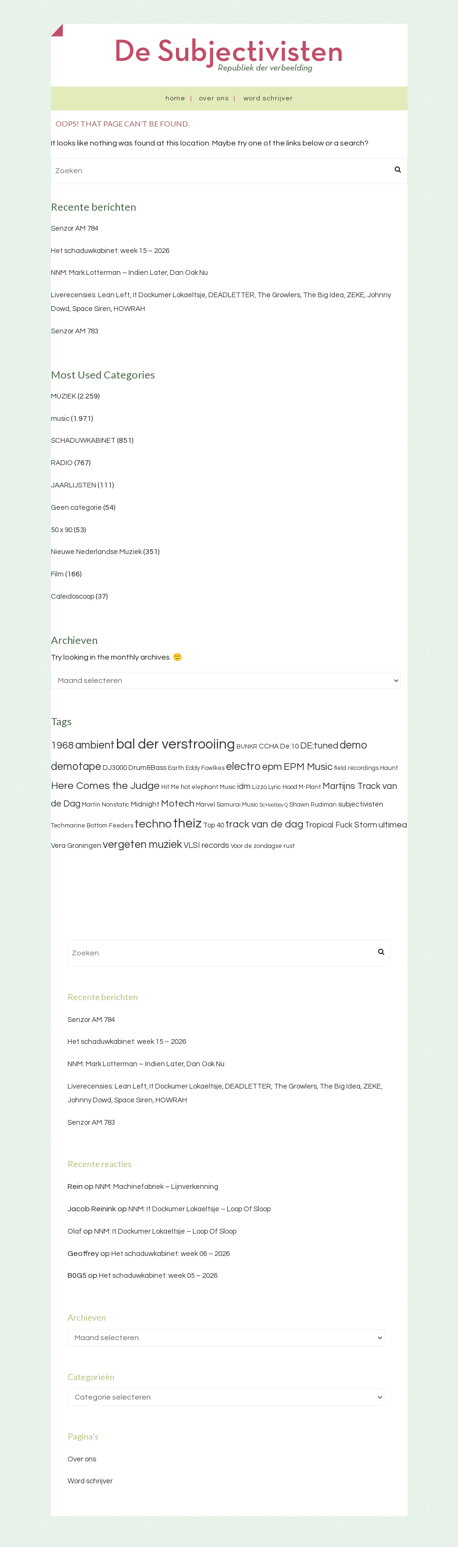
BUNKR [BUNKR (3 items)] (246, 746)
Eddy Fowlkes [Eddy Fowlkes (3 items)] (204, 768)
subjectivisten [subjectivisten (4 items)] (360, 804)
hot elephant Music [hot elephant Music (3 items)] (208, 787)
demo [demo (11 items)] (353, 745)
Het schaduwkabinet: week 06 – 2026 (170, 1253)
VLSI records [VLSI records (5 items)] (206, 845)
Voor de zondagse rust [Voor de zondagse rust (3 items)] (263, 846)
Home (175, 98)
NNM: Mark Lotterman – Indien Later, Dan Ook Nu (129, 272)
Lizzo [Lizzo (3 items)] (259, 787)
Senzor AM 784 (74, 228)
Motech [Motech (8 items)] (178, 803)
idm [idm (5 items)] (244, 786)
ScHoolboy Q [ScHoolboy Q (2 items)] (274, 805)
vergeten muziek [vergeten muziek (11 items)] (142, 844)
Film (57, 574)
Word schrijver (268, 98)
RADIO (62, 463)
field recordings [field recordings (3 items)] (356, 768)
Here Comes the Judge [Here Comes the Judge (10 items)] (105, 785)
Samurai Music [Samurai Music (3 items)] (237, 804)
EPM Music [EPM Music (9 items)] (308, 767)
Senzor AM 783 (74, 331)
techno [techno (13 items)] (153, 824)
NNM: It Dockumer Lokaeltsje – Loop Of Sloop (199, 1209)
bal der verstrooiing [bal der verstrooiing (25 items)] (175, 744)
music (60, 418)
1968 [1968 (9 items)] (62, 745)
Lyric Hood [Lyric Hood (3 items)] (282, 787)
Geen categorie (76, 507)
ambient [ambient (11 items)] (95, 745)
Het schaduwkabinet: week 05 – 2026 (158, 1275)
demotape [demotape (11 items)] (76, 766)
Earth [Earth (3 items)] (176, 768)
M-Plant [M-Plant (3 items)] (310, 787)
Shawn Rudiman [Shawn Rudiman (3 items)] (313, 804)
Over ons (214, 98)
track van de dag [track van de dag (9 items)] (264, 824)
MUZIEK (63, 396)
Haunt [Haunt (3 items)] (389, 768)
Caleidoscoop (72, 596)
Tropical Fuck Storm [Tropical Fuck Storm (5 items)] (341, 825)
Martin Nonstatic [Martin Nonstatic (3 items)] (105, 804)
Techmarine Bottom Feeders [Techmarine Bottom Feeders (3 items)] (92, 825)
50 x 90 (61, 530)
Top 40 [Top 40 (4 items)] (213, 825)
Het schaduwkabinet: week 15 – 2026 (110, 250)
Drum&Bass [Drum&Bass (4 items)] (147, 767)
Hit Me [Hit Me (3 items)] (170, 787)
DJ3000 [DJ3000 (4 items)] (115, 767)
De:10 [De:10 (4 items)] (289, 746)
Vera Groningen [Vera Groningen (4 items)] (76, 845)
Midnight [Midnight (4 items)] (145, 804)
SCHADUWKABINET (83, 440)
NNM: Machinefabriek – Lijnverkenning (156, 1186)
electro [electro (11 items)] (243, 766)
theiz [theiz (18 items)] (187, 823)
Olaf (75, 1231)
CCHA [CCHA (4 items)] (269, 746)
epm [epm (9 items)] (272, 767)
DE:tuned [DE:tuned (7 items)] (319, 745)
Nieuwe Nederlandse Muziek (96, 551)
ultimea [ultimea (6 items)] (393, 824)
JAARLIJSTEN (73, 485)
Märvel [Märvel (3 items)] (205, 804)
